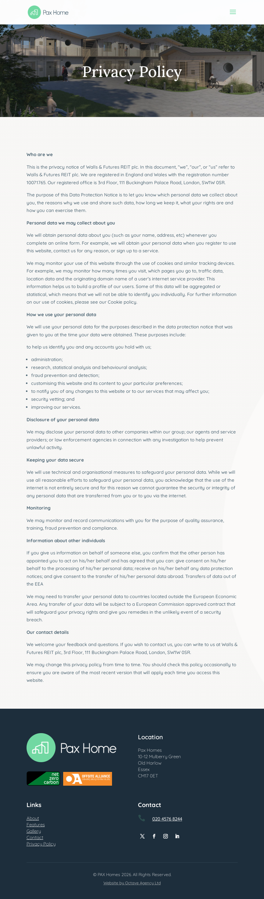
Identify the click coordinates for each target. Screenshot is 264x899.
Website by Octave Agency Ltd (132, 882)
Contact (35, 837)
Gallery (34, 831)
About (33, 818)
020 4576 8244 (167, 819)
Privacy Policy (41, 844)
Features (36, 825)
